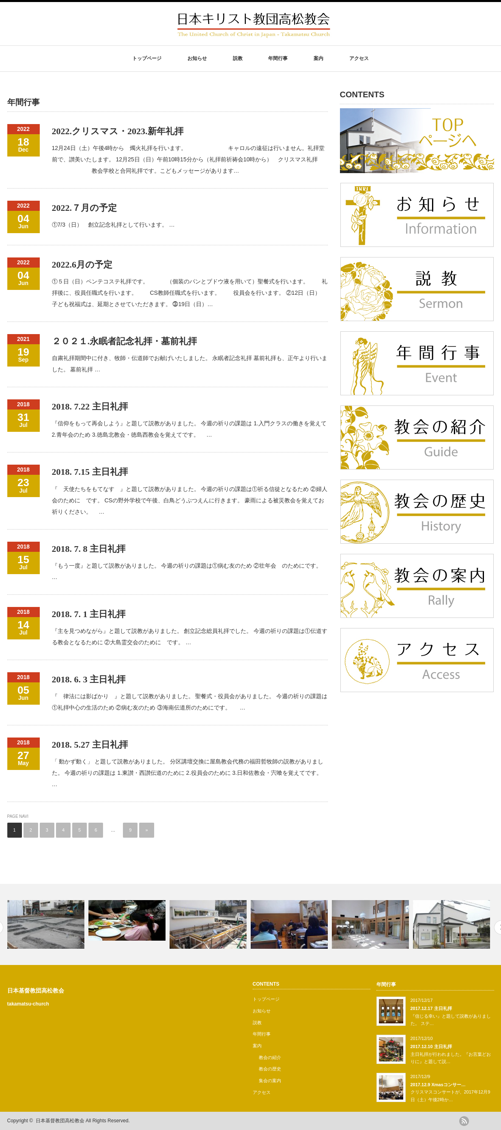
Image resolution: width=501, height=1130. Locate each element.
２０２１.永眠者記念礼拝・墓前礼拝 (124, 341)
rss (464, 1121)
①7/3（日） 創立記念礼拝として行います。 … (113, 224)
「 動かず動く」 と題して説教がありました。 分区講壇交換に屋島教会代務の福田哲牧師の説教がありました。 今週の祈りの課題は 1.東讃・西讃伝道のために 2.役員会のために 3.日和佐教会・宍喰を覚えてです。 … (188, 772)
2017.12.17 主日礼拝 (431, 1008)
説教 (238, 58)
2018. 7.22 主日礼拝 (90, 406)
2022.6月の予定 (82, 264)
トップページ (146, 58)
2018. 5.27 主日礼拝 (90, 745)
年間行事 (278, 58)
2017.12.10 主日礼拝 (431, 1046)
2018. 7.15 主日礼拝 (90, 472)
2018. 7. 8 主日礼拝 (89, 549)
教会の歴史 (270, 1068)
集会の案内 (270, 1080)
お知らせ (197, 58)
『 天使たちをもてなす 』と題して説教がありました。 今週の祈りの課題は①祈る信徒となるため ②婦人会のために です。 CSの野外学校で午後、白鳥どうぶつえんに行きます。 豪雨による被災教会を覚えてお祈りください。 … (190, 500)
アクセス (359, 58)
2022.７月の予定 (84, 208)
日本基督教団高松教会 (35, 990)
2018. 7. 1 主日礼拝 (89, 614)
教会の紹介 (270, 1057)
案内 (318, 58)
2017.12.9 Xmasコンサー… (438, 1084)
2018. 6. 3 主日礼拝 (89, 679)
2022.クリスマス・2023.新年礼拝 (117, 131)
